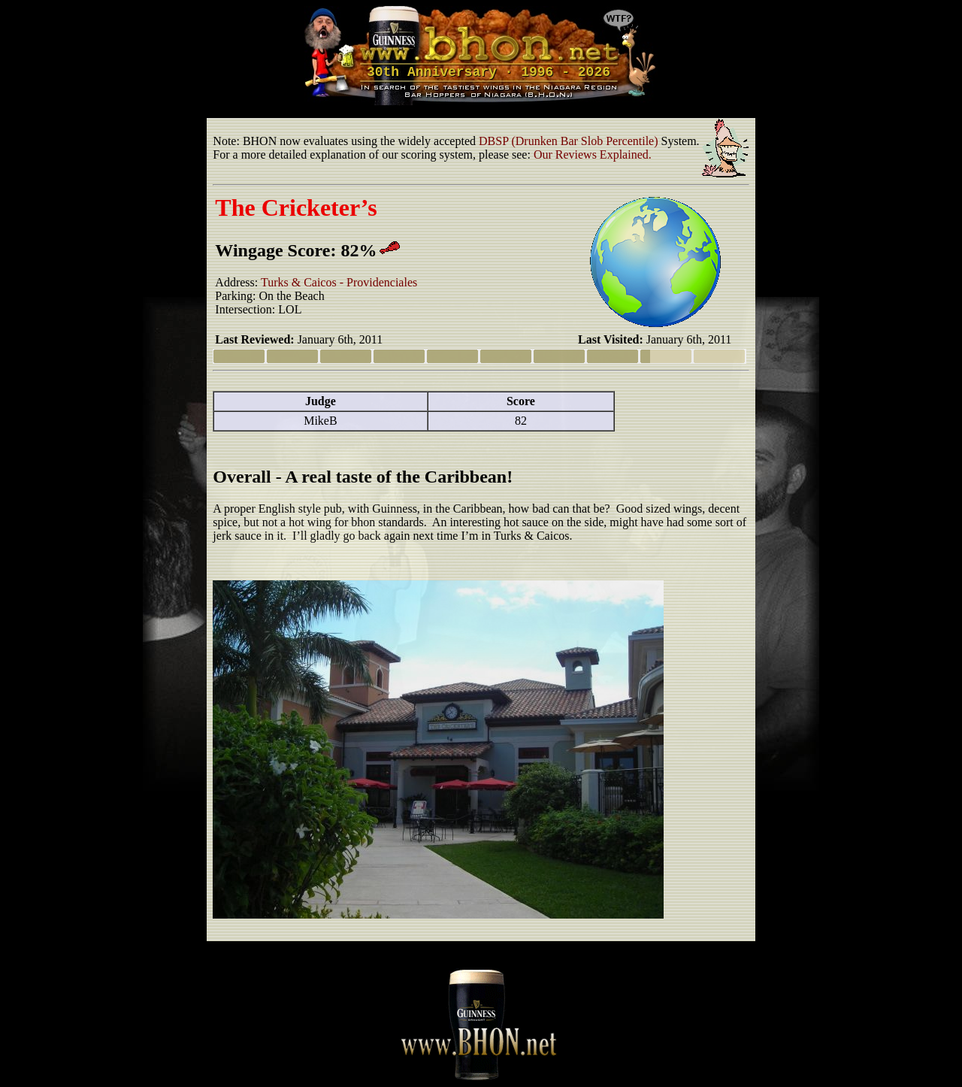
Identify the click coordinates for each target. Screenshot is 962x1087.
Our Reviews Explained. (593, 154)
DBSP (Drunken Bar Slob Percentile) (568, 141)
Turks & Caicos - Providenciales (339, 282)
